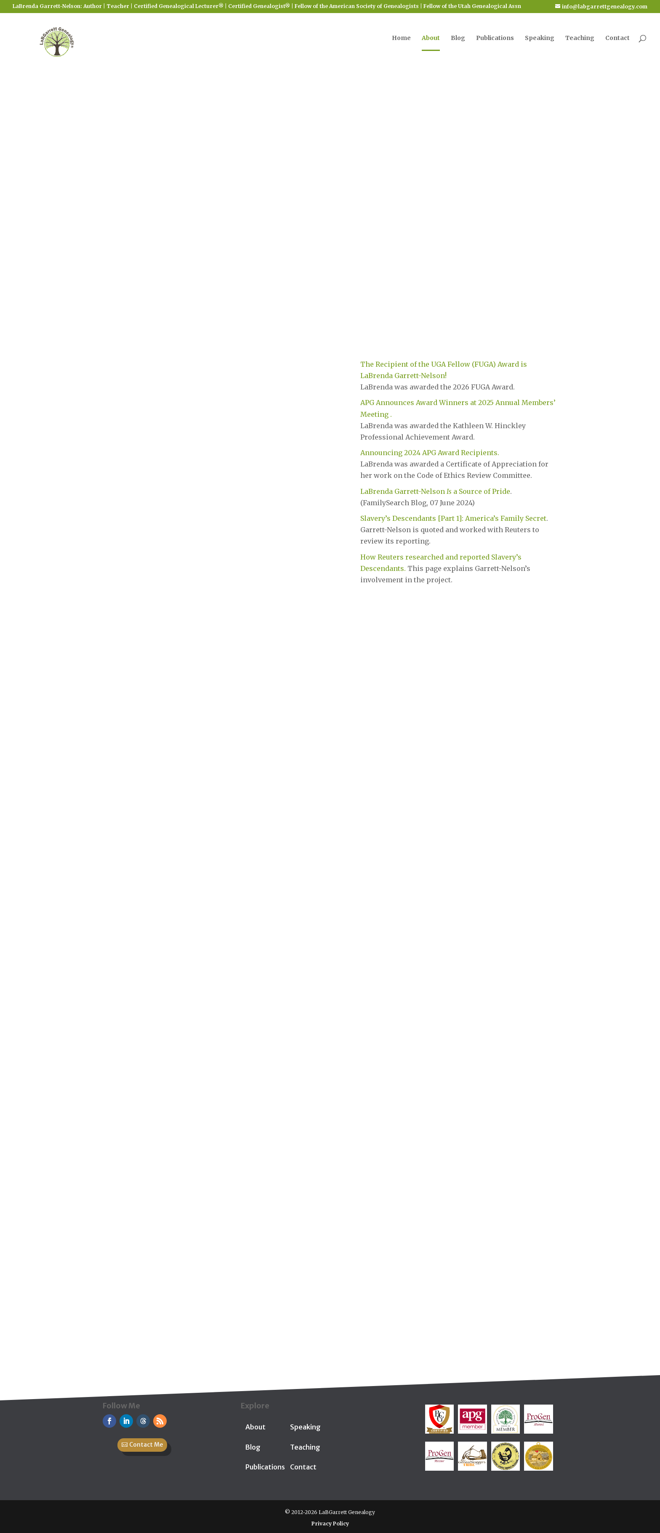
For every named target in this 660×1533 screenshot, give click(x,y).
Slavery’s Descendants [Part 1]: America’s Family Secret (453, 518)
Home (401, 42)
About (431, 42)
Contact (617, 42)
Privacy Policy (330, 1523)
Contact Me (146, 1444)
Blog (458, 42)
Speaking (539, 42)
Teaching (579, 42)
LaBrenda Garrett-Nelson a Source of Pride (435, 491)
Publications (495, 42)
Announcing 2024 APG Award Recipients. (429, 452)
